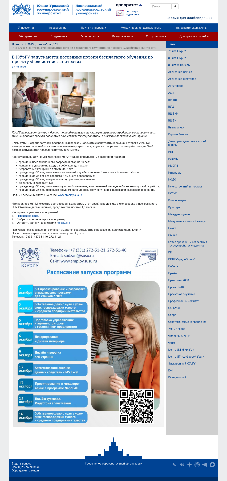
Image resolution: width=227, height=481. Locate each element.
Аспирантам (89, 36)
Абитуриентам (27, 36)
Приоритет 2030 (178, 280)
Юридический (177, 377)
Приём (172, 273)
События (174, 308)
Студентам (59, 36)
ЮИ (170, 370)
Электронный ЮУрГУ (182, 363)
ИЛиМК (173, 158)
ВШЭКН (173, 113)
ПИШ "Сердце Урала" (181, 259)
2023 (30, 44)
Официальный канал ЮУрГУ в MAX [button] (212, 464)
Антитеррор (175, 85)
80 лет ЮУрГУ (177, 58)
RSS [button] (174, 464)
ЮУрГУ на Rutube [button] (197, 464)
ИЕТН (171, 151)
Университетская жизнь (192, 27)
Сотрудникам (156, 36)
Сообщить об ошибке (25, 467)
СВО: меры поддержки (132, 13)
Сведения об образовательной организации (113, 463)
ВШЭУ (172, 120)
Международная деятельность (142, 27)
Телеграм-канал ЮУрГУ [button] (205, 464)
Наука (172, 228)
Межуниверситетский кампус (187, 221)
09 (17, 67)
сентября (44, 44)
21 (56, 44)
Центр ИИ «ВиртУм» (181, 349)
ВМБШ (172, 99)
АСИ (171, 92)
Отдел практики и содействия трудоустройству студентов (187, 243)
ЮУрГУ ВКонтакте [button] (182, 464)
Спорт (172, 315)
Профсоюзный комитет (183, 301)
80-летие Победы (179, 65)
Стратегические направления (187, 322)
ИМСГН (173, 165)
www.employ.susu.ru (70, 195)
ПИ (170, 252)
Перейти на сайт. (28, 216)
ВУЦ (171, 106)
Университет (27, 27)
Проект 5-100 (176, 287)
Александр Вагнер (180, 72)
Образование (59, 27)
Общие (172, 235)
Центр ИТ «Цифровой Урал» (186, 356)
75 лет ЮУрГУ (177, 51)
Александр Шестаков (182, 79)
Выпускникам (122, 36)
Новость (17, 44)
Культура (174, 207)
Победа (173, 266)
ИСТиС (172, 193)
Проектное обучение (181, 294)
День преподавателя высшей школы (187, 143)
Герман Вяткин (178, 134)
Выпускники (176, 127)
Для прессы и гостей (194, 36)
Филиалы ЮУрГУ (179, 335)
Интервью (174, 172)
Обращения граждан (25, 470)
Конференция (177, 200)
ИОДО (172, 179)
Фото (171, 342)
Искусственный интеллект (185, 186)
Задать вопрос (21, 463)
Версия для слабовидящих (190, 18)
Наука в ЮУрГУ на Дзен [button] (189, 464)
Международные (179, 214)
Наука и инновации (94, 27)
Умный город (176, 329)
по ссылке (63, 222)
